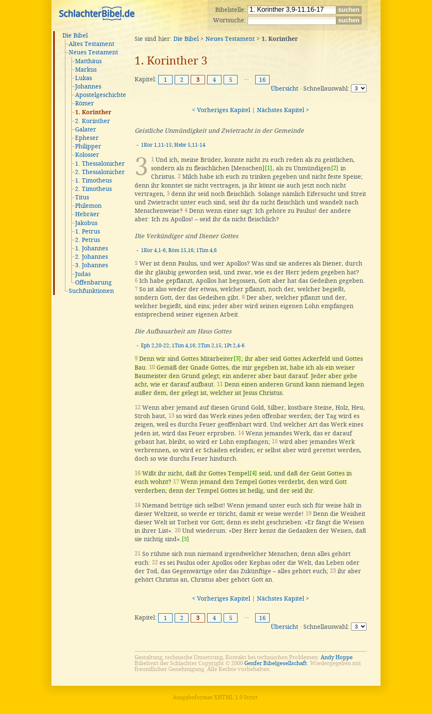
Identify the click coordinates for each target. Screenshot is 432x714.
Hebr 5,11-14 (189, 145)
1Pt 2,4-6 (234, 346)
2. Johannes (91, 256)
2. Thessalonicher (100, 172)
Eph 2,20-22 (155, 346)
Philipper (88, 146)
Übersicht (284, 88)
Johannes (88, 86)
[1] (268, 168)
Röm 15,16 (181, 250)
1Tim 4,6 (206, 250)
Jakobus (86, 223)
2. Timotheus (93, 188)
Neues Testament (93, 52)
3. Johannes (91, 265)
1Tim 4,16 (183, 346)
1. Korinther (93, 112)
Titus (82, 197)
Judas (83, 274)
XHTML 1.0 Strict (236, 697)
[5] (185, 539)
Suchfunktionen (91, 290)
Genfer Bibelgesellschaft (275, 663)
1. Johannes (91, 248)
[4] (253, 473)
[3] (237, 358)
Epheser (87, 137)
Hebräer (87, 214)
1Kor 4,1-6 (153, 250)
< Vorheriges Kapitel (221, 110)
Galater (85, 129)
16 (262, 79)
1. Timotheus (93, 180)
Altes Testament (91, 43)
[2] (334, 168)
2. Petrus (87, 239)
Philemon (88, 205)
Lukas (83, 78)
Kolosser (87, 154)
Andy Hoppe (337, 657)
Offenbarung (93, 282)
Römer (84, 103)
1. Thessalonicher (100, 163)
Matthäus (88, 61)
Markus (86, 69)
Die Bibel (75, 35)
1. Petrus (87, 231)
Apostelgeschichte (100, 94)
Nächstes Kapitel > (283, 110)
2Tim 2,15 (209, 346)
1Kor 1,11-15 (156, 145)
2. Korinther (92, 121)
